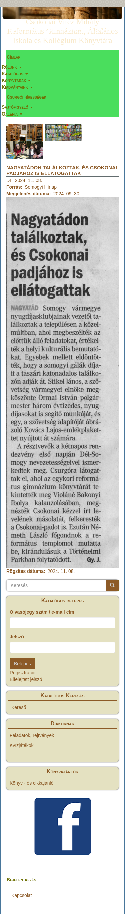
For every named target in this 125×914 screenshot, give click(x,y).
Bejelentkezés (21, 879)
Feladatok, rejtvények (32, 735)
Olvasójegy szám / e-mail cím (42, 612)
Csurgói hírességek (26, 97)
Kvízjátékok (22, 745)
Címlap (13, 57)
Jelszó (17, 636)
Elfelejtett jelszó (26, 679)
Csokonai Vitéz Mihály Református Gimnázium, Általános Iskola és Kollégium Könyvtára (62, 23)
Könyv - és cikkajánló (32, 783)
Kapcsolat (21, 895)
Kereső (18, 707)
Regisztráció (22, 672)
